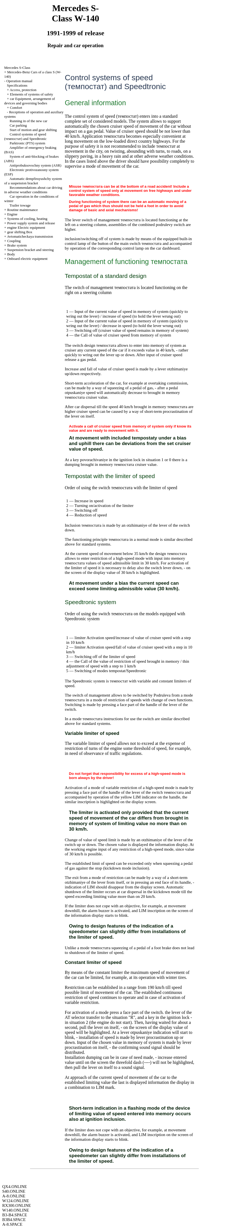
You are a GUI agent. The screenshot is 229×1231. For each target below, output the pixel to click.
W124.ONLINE (15, 1201)
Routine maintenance (22, 210)
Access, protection (23, 90)
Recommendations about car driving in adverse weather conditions (33, 189)
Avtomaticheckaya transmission (30, 236)
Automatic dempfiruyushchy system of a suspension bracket (33, 181)
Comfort (16, 107)
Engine (12, 214)
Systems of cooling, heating (27, 219)
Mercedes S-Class (17, 68)
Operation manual (19, 81)
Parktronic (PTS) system (27, 143)
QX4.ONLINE (14, 1186)
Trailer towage (20, 205)
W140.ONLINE (15, 1210)
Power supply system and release (31, 223)
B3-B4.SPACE (14, 1215)
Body (11, 254)
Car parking (18, 125)
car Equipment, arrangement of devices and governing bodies (29, 101)
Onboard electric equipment (27, 259)
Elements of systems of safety (31, 94)
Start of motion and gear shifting (33, 130)
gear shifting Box (19, 232)
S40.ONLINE (13, 1191)
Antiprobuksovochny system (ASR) (35, 165)
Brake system (17, 245)
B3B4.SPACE (14, 1219)
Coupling (14, 241)
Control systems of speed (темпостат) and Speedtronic (25, 136)
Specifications (17, 85)
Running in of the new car (28, 121)
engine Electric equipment (26, 227)
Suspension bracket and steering (30, 250)
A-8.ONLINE (13, 1196)
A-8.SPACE (12, 1224)
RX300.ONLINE (16, 1205)
